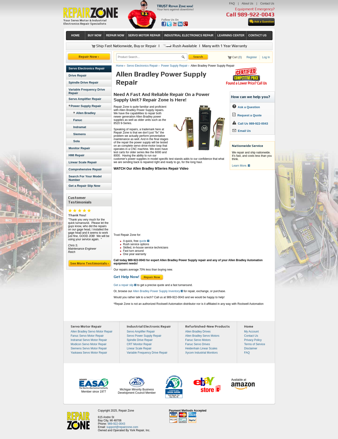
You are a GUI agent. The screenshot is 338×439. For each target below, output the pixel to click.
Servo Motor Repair (86, 326)
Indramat (79, 127)
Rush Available (179, 46)
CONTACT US (257, 35)
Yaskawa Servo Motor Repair (89, 352)
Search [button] (198, 56)
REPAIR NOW (115, 35)
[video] (166, 200)
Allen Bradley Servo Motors (202, 335)
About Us (247, 3)
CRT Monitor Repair (139, 344)
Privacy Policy (253, 340)
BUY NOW (94, 35)
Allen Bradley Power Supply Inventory (158, 291)
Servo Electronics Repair (87, 68)
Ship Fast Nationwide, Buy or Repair (124, 46)
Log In (266, 57)
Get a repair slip (125, 285)
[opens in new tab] (164, 25)
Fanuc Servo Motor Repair (87, 335)
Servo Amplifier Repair (85, 99)
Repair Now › (89, 56)
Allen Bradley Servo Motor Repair (91, 331)
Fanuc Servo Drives (197, 344)
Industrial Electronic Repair (149, 326)
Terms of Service (254, 344)
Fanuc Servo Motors (198, 340)
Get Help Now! (126, 277)
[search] (149, 57)
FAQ (232, 3)
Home (119, 65)
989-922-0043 (256, 14)
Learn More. (241, 165)
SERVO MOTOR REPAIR (144, 35)
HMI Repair (76, 155)
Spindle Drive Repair (83, 82)
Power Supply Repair (85, 106)
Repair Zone (126, 410)
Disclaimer (250, 348)
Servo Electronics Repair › (143, 65)
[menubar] (167, 35)
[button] (183, 57)
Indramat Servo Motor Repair (89, 340)
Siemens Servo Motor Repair (89, 348)
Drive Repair (78, 75)
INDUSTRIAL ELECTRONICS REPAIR (189, 35)
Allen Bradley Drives (198, 331)
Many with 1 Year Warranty (224, 46)
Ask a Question (246, 107)
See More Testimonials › (89, 263)
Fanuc (77, 120)
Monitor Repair (79, 148)
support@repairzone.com (122, 427)
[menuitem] (75, 35)
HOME (75, 35)
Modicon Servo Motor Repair (89, 344)
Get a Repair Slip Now (84, 185)
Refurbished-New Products (207, 326)
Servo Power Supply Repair (144, 335)
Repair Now (152, 277)
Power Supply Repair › (175, 65)
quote (144, 241)
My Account (251, 331)
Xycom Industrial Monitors (201, 352)
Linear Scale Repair (83, 162)
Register (251, 57)
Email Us (241, 131)
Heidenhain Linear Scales (201, 348)
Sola (76, 141)
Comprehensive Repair (85, 169)
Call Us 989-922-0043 (253, 123)
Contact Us (267, 3)
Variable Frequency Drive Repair (147, 352)
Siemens (79, 134)
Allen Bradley (86, 113)
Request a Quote (247, 115)
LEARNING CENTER (230, 35)
